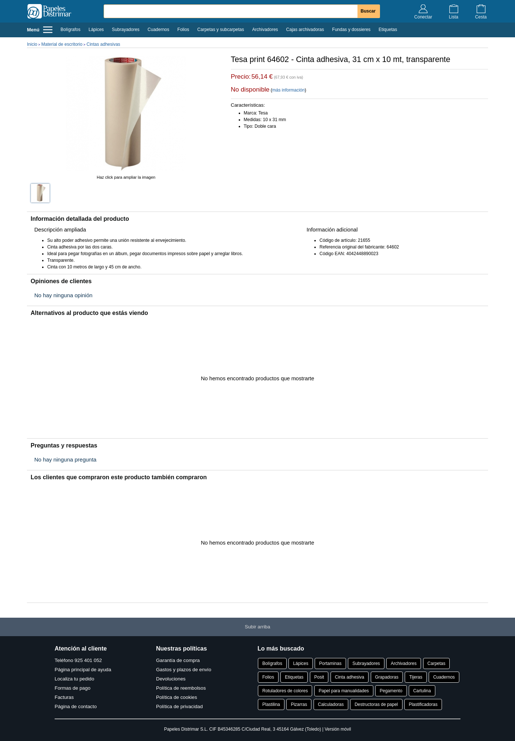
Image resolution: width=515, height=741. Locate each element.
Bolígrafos (70, 29)
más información (288, 90)
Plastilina (271, 704)
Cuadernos (158, 29)
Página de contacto (76, 706)
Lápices (96, 29)
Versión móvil (338, 729)
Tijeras (415, 677)
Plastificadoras (423, 704)
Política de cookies (176, 697)
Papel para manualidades (344, 690)
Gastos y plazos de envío (183, 669)
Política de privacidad (179, 706)
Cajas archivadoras (305, 29)
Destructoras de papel (376, 704)
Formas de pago (72, 688)
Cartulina (422, 690)
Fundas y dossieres (351, 29)
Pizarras (299, 704)
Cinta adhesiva (349, 677)
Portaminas (330, 663)
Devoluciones (171, 679)
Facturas (64, 697)
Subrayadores (125, 29)
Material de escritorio (61, 44)
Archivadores (265, 29)
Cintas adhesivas (103, 44)
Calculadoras (331, 704)
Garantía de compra (178, 660)
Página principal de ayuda (83, 669)
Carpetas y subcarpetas (220, 29)
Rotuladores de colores (285, 690)
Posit (319, 677)
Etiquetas (388, 29)
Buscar (368, 11)
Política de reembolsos (181, 688)
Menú (39, 29)
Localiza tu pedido (74, 679)
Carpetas (437, 663)
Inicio (32, 44)
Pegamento (391, 690)
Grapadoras (386, 677)
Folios (183, 29)
